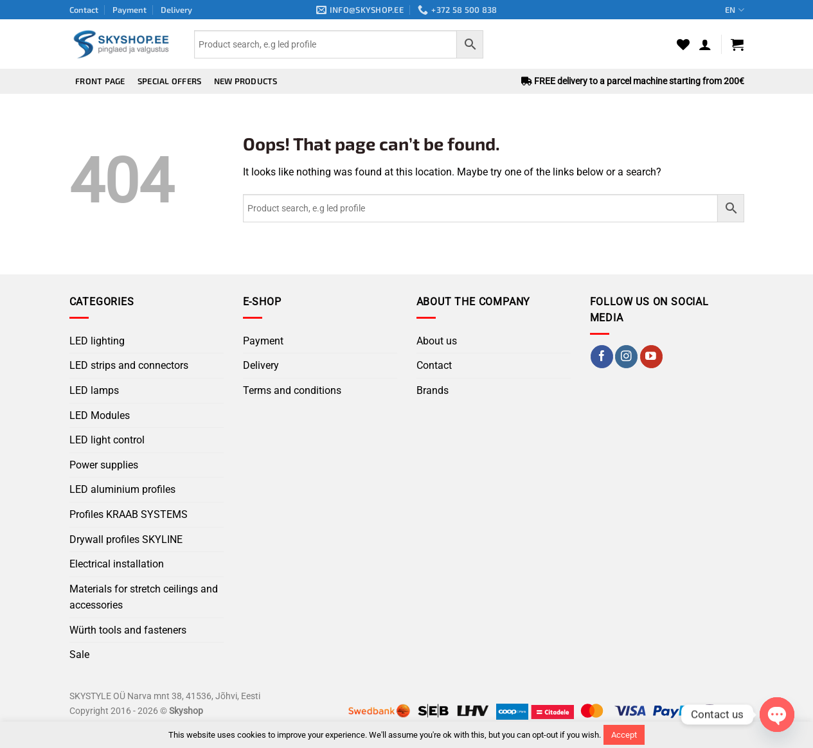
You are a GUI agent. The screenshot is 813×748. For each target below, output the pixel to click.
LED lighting (97, 341)
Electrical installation (116, 564)
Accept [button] (624, 735)
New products (246, 81)
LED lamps (94, 390)
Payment (129, 9)
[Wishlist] (683, 44)
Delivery (176, 9)
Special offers (170, 81)
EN (734, 10)
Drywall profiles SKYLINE (126, 539)
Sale (79, 654)
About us (436, 341)
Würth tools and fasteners (127, 630)
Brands (432, 390)
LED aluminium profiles (122, 489)
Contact (83, 9)
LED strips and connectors (128, 365)
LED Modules (99, 415)
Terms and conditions (292, 390)
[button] (705, 44)
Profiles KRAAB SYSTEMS (128, 514)
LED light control (107, 440)
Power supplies (103, 465)
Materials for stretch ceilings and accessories (143, 597)
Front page (100, 81)
